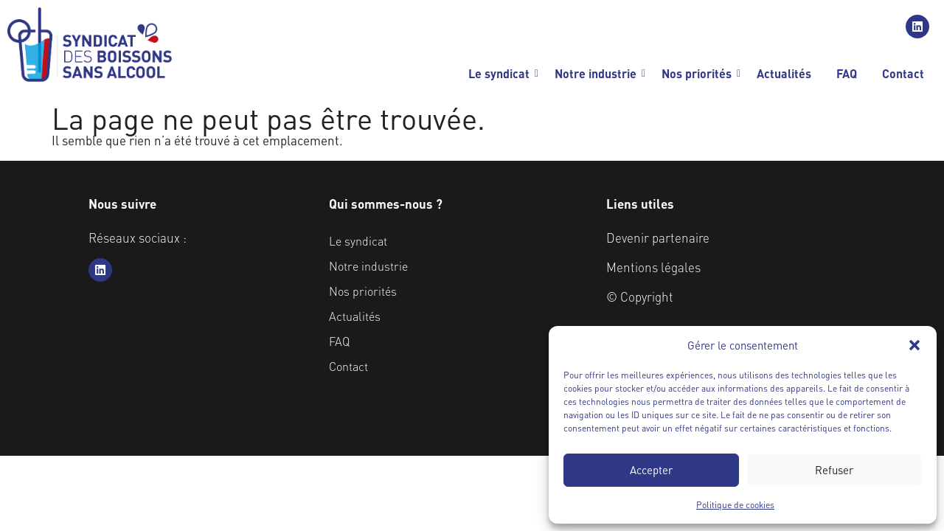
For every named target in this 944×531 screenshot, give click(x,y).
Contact (903, 73)
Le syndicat (501, 73)
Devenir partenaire (657, 237)
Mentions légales (653, 267)
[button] (914, 345)
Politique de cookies (735, 504)
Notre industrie (598, 73)
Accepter (651, 469)
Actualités (784, 73)
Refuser (834, 469)
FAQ (846, 73)
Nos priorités (699, 73)
